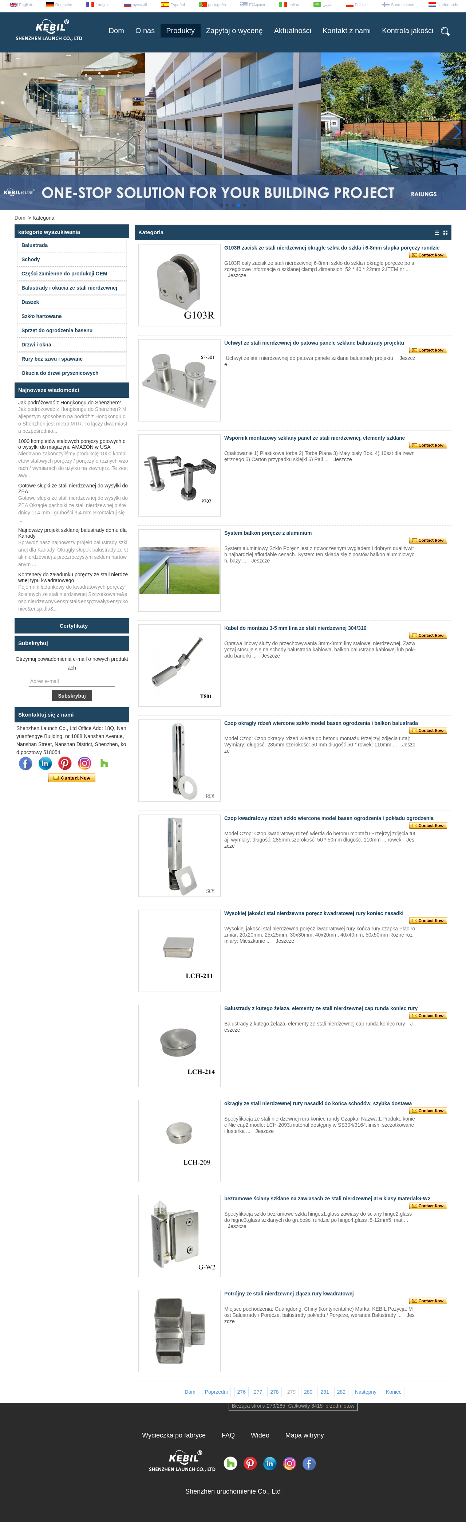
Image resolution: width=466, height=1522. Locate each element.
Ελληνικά (257, 5)
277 (258, 1392)
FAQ (228, 1435)
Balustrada (34, 245)
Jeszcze (237, 275)
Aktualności (292, 31)
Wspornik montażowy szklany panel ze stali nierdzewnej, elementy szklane (314, 438)
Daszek (30, 302)
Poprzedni (216, 1392)
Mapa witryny (304, 1435)
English (25, 5)
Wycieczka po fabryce (174, 1435)
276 (241, 1392)
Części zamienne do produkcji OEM (64, 273)
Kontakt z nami (347, 31)
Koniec (394, 1392)
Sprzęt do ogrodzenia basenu (56, 330)
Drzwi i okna (36, 345)
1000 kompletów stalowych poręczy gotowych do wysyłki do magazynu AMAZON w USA (72, 444)
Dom (116, 31)
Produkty (180, 31)
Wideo (260, 1435)
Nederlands (448, 5)
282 (341, 1392)
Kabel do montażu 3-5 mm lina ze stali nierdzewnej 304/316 (295, 628)
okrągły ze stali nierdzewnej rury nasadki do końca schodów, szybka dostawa (318, 1103)
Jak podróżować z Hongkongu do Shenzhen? (69, 402)
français (102, 5)
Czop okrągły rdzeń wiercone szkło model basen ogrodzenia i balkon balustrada (321, 723)
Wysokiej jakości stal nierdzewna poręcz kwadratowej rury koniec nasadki (313, 913)
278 (274, 1392)
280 (308, 1392)
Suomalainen (402, 5)
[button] (221, 205)
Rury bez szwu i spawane (52, 359)
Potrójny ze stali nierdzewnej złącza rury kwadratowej (289, 1294)
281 (324, 1392)
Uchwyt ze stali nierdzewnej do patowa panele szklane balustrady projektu (314, 343)
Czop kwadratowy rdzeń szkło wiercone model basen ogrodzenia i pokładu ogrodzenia (329, 818)
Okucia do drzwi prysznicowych (60, 373)
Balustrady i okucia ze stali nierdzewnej (69, 288)
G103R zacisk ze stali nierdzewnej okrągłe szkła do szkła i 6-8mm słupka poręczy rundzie (331, 248)
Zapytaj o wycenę (234, 31)
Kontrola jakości (407, 31)
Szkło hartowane (41, 316)
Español (177, 5)
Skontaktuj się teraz (71, 778)
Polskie (361, 5)
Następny (365, 1392)
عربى (327, 5)
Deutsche (63, 5)
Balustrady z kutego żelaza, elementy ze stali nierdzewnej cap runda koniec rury (321, 1008)
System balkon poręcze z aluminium (268, 533)
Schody (30, 259)
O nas (145, 31)
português (217, 5)
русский (140, 5)
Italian (293, 5)
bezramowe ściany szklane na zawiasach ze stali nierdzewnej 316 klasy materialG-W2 (327, 1198)
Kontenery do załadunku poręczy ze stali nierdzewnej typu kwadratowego (73, 577)
